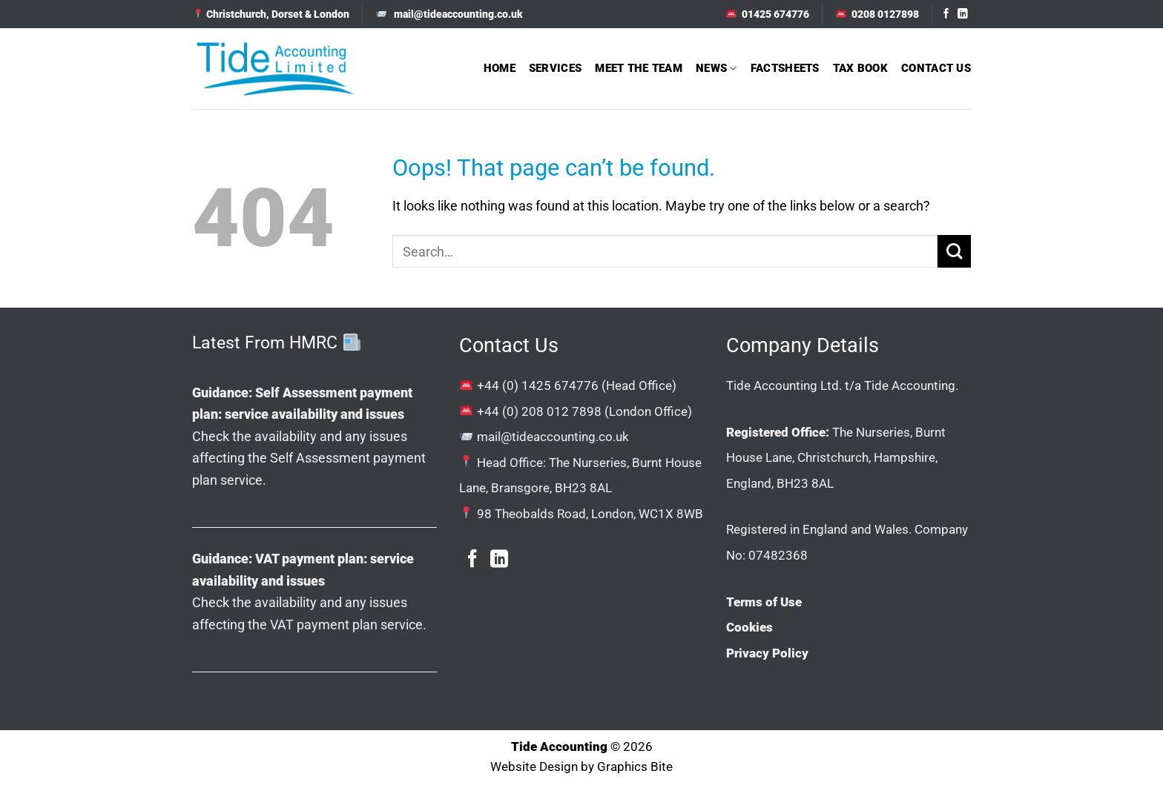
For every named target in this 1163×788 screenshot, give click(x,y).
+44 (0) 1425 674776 (538, 385)
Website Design (534, 767)
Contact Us (936, 68)
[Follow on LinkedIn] (963, 14)
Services (555, 68)
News (716, 69)
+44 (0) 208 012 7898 (539, 411)
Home (499, 68)
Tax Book (860, 68)
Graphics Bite (635, 767)
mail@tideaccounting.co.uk (553, 436)
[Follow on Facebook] (946, 14)
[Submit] (954, 251)
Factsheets (785, 68)
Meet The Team (638, 68)
